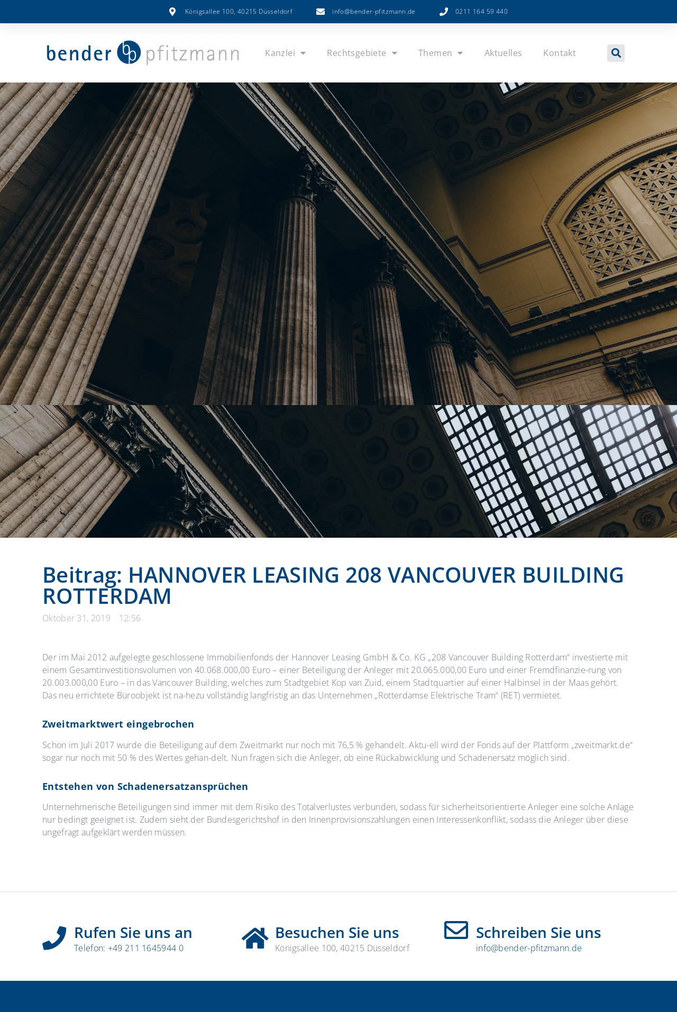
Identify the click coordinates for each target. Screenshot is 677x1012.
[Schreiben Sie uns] (456, 930)
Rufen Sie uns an (133, 932)
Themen (440, 52)
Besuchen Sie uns (337, 932)
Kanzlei (285, 52)
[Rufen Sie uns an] (54, 934)
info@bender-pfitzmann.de (529, 948)
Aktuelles (503, 53)
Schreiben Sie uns (538, 932)
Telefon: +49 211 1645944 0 (129, 948)
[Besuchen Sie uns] (255, 934)
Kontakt (559, 53)
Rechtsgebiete (362, 52)
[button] (616, 53)
